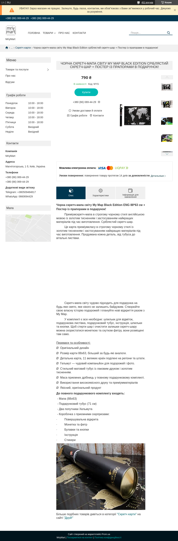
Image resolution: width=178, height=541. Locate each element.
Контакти (79, 32)
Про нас (64, 32)
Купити (86, 92)
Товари (48, 32)
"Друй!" (68, 517)
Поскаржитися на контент (80, 537)
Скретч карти (23, 47)
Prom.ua (106, 534)
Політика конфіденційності (108, 537)
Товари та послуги (17, 69)
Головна (34, 32)
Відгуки (10, 81)
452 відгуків (147, 2)
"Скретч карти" (127, 514)
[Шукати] (168, 33)
